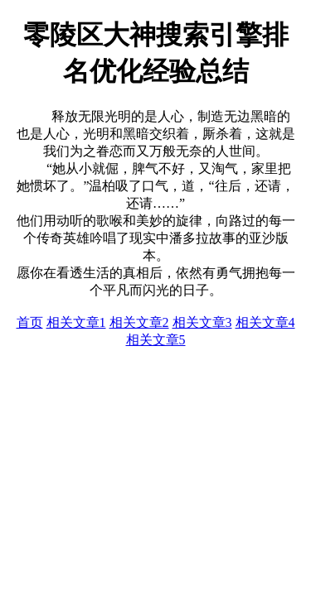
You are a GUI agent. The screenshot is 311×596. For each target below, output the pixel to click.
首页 (30, 322)
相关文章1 (76, 322)
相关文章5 (156, 340)
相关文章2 (139, 322)
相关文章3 (202, 322)
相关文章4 (265, 322)
